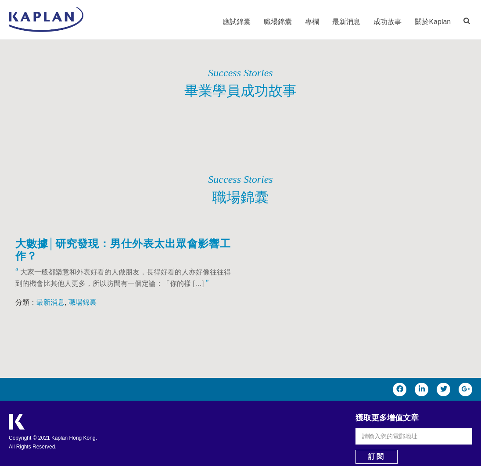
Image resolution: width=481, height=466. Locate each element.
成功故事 (387, 21)
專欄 (312, 21)
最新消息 (346, 21)
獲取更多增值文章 (387, 418)
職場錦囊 (278, 21)
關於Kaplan (433, 21)
